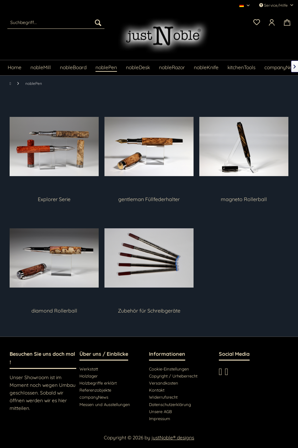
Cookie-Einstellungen (169, 368)
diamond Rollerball (54, 310)
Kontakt (156, 390)
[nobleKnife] (206, 67)
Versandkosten (163, 383)
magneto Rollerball (244, 199)
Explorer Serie (54, 199)
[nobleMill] (40, 67)
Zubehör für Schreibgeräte (149, 310)
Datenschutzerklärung (170, 404)
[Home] (14, 67)
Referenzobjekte (95, 390)
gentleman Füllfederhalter (149, 199)
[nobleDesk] (137, 67)
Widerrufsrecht (163, 397)
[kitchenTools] (241, 67)
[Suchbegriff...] (55, 22)
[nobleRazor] (171, 67)
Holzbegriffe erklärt (98, 383)
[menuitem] (55, 22)
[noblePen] (106, 67)
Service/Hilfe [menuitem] (274, 5)
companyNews (93, 397)
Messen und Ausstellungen (104, 404)
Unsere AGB (160, 411)
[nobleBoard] (73, 67)
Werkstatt (88, 368)
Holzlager (88, 376)
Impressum (159, 418)
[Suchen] (98, 22)
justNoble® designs (173, 438)
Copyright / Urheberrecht (173, 376)
